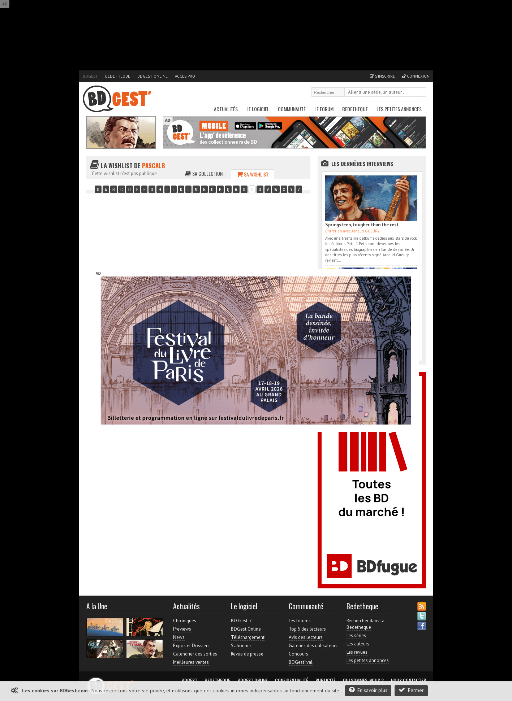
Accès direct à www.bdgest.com (386, 263)
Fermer (411, 690)
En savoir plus (368, 690)
